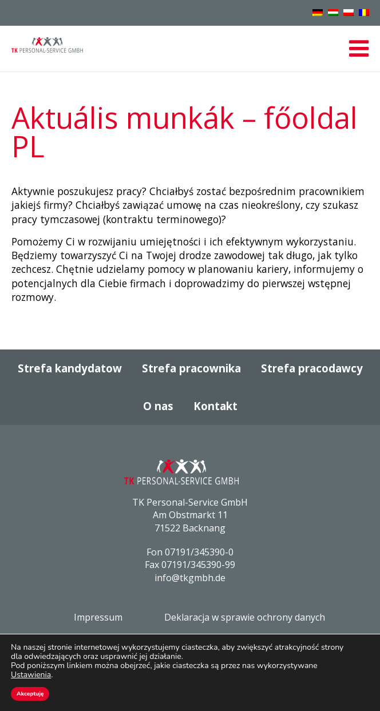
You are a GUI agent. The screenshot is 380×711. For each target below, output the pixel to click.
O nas (158, 406)
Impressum (98, 617)
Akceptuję (30, 694)
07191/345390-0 (199, 552)
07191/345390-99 (198, 564)
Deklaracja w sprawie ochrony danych (244, 617)
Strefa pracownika (191, 368)
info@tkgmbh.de (190, 577)
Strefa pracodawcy (312, 368)
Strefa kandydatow (70, 368)
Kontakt (215, 406)
